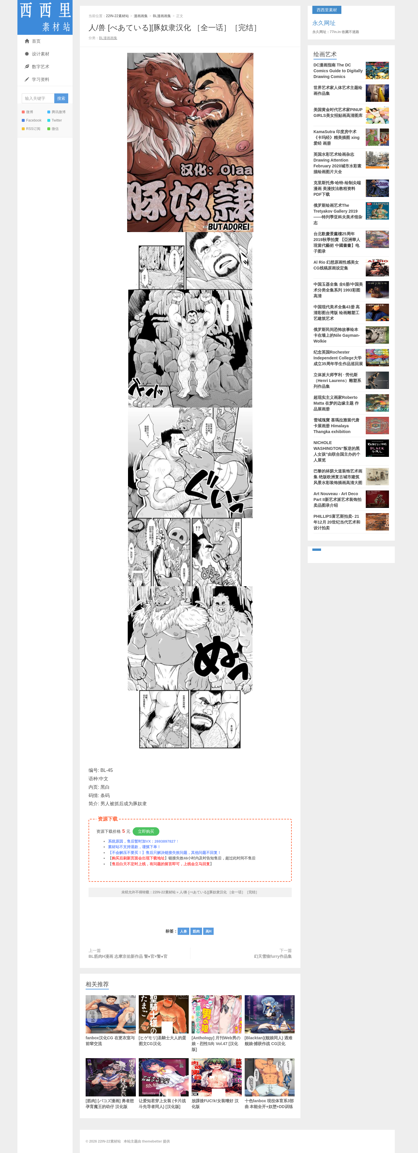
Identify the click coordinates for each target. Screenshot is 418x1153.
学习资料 (37, 79)
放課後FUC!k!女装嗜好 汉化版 (217, 1083)
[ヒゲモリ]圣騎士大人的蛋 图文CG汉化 (164, 1029)
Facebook (32, 120)
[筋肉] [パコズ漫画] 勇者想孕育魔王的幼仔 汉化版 (111, 1083)
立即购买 (146, 831)
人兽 (183, 931)
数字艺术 (37, 66)
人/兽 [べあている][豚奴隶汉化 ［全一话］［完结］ (175, 27)
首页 (33, 41)
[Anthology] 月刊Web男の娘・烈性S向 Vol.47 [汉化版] (217, 1023)
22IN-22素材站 (45, 17)
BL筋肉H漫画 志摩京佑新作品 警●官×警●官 (128, 956)
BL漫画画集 (162, 16)
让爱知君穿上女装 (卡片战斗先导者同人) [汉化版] (164, 1083)
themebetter (152, 1141)
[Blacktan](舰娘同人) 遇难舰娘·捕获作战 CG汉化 (270, 1020)
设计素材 (37, 53)
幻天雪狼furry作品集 (273, 956)
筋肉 (196, 931)
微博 (27, 112)
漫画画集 (141, 16)
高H (209, 931)
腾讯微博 (56, 112)
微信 (53, 129)
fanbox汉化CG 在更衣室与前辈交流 (111, 1020)
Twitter (54, 120)
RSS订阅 (31, 129)
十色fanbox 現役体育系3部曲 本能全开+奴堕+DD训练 (270, 1083)
